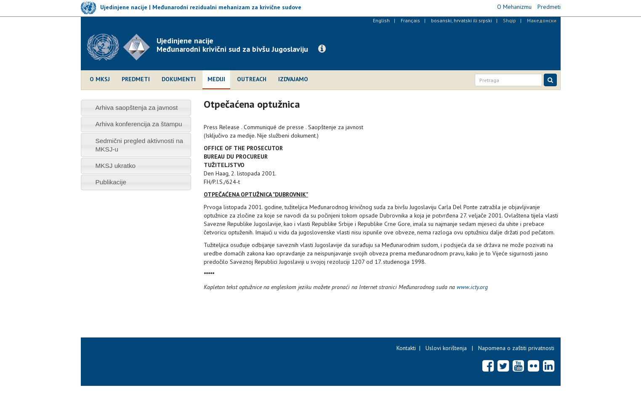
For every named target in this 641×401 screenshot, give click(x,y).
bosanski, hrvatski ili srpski (461, 20)
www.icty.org (472, 287)
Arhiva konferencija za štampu (138, 123)
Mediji (216, 79)
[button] (322, 49)
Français (410, 20)
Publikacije (110, 182)
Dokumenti (179, 79)
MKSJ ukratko (115, 165)
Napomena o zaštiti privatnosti (516, 348)
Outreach (251, 79)
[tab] (136, 107)
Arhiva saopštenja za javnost (136, 107)
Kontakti (406, 348)
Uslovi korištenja (446, 348)
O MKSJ (100, 79)
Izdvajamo (293, 79)
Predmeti (136, 79)
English (381, 20)
